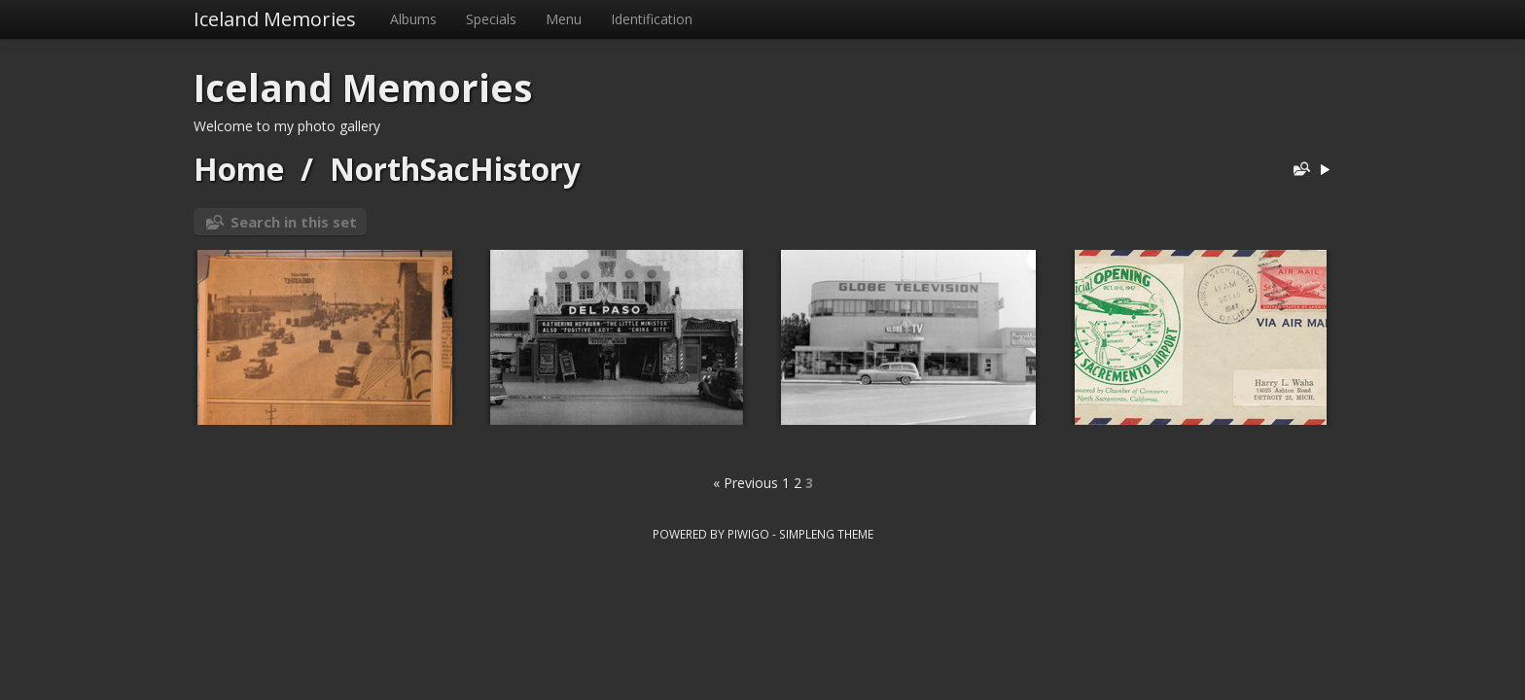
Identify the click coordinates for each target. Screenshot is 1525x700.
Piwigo (748, 534)
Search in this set (294, 221)
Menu (564, 19)
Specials (491, 19)
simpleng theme (826, 534)
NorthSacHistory (455, 169)
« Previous (745, 482)
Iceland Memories (275, 19)
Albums (413, 19)
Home (239, 169)
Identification (651, 19)
